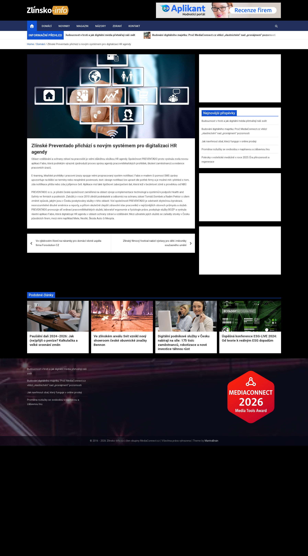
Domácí (47, 26)
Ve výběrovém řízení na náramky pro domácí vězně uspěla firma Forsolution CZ (68, 243)
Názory (100, 26)
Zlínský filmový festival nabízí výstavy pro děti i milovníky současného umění (154, 243)
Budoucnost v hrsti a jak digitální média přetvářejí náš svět (234, 121)
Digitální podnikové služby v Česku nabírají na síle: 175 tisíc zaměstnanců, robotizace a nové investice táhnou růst (184, 342)
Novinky (64, 26)
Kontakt (134, 26)
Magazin (82, 26)
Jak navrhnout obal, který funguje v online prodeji (229, 141)
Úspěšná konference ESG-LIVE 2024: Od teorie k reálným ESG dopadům (249, 338)
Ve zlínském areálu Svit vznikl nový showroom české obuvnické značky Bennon (120, 340)
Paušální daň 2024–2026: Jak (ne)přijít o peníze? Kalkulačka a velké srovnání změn (54, 340)
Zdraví (117, 26)
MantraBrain (211, 440)
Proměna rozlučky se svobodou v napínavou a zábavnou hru (236, 149)
